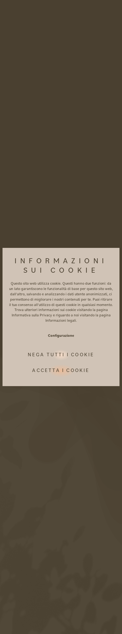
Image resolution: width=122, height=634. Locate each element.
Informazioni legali (60, 320)
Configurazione (61, 335)
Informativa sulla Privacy (32, 315)
